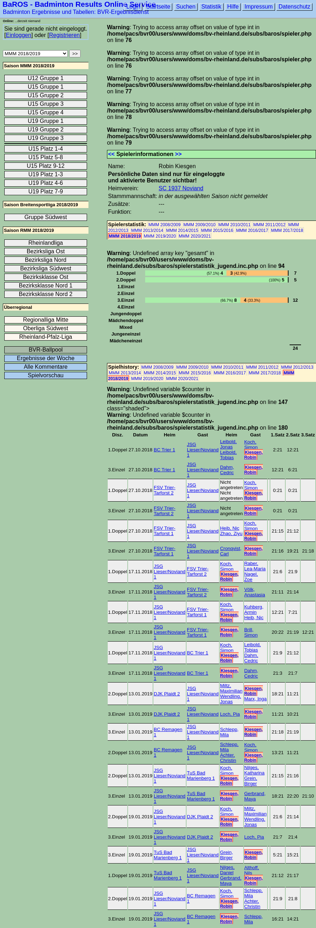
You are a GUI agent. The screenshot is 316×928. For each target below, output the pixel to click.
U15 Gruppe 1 (46, 87)
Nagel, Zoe (251, 576)
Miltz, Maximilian (231, 688)
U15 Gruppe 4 (46, 112)
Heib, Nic (229, 528)
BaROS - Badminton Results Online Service (79, 4)
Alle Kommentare (46, 367)
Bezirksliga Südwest (45, 268)
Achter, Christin (228, 757)
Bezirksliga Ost (46, 251)
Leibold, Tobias (228, 455)
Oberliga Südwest (45, 328)
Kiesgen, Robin (253, 455)
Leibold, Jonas (228, 444)
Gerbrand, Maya (255, 796)
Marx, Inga (255, 698)
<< (111, 154)
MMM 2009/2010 (199, 224)
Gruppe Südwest (45, 217)
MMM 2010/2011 (234, 224)
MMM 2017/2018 (287, 230)
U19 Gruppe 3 (46, 138)
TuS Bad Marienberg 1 (201, 775)
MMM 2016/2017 (252, 230)
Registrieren (64, 35)
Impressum (258, 7)
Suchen (185, 7)
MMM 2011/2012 (269, 224)
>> (178, 154)
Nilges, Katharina (254, 770)
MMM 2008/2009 (164, 224)
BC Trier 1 (164, 449)
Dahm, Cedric (227, 470)
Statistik (211, 7)
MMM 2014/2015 (182, 230)
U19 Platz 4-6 (46, 183)
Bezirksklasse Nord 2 (45, 294)
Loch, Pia (230, 714)
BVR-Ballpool (45, 350)
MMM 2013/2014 (147, 230)
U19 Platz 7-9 (46, 191)
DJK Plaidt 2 (167, 693)
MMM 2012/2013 (297, 367)
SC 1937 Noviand (181, 188)
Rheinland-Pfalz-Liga (45, 337)
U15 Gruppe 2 (46, 95)
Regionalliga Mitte (45, 320)
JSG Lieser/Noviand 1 (203, 450)
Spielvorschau (46, 375)
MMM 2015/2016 (217, 230)
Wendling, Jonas (230, 699)
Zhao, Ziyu (231, 533)
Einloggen (18, 35)
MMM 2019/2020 (160, 236)
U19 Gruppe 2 (46, 129)
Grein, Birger (250, 781)
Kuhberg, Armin (254, 609)
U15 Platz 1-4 (46, 149)
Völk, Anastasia (254, 592)
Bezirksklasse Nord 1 (45, 285)
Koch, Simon (251, 444)
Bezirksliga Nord (45, 260)
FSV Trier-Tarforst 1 (164, 530)
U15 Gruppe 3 (46, 104)
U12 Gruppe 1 (46, 78)
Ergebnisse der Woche (46, 358)
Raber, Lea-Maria (255, 566)
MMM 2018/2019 (125, 236)
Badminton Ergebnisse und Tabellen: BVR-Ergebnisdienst (76, 12)
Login (133, 7)
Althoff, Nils (251, 870)
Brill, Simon (251, 632)
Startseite (158, 7)
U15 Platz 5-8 (46, 157)
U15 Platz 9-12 (46, 166)
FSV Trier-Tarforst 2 (164, 490)
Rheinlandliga (46, 243)
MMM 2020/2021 (195, 236)
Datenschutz (294, 7)
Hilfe (233, 7)
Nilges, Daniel (227, 870)
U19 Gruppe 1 (46, 121)
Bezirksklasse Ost (45, 277)
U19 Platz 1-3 (46, 174)
